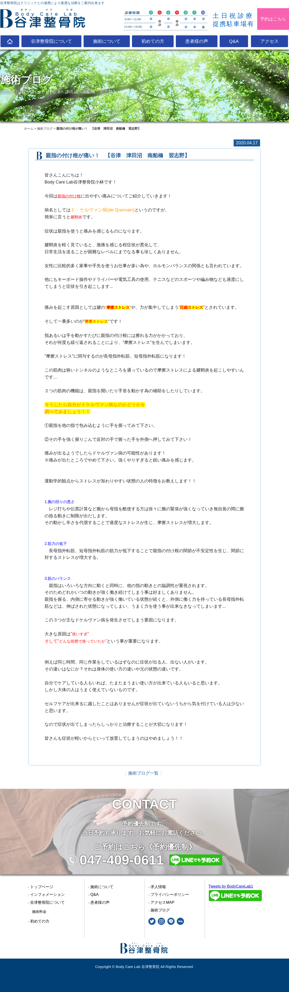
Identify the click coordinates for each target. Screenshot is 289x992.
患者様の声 (196, 41)
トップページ (41, 887)
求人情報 (158, 887)
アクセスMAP (162, 902)
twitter (152, 921)
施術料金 (39, 912)
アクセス (269, 41)
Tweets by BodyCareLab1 (231, 886)
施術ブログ (45, 128)
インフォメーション (47, 894)
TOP (9, 41)
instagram (161, 921)
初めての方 (152, 41)
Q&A (234, 41)
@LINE (171, 921)
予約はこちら (273, 19)
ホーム (28, 128)
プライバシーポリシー (170, 894)
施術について (106, 41)
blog (180, 921)
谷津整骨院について (51, 41)
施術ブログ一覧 (143, 773)
